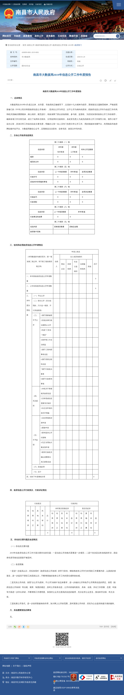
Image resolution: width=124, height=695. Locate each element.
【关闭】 (113, 627)
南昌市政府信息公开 (43, 45)
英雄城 (84, 36)
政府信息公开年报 (60, 45)
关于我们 (17, 666)
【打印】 (106, 627)
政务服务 (50, 36)
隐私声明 (27, 666)
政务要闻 (27, 36)
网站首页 (6, 36)
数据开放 (73, 36)
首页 (24, 45)
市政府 (17, 36)
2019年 (71, 45)
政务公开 (39, 36)
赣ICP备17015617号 (61, 677)
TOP (101, 627)
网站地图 (6, 666)
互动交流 (62, 36)
